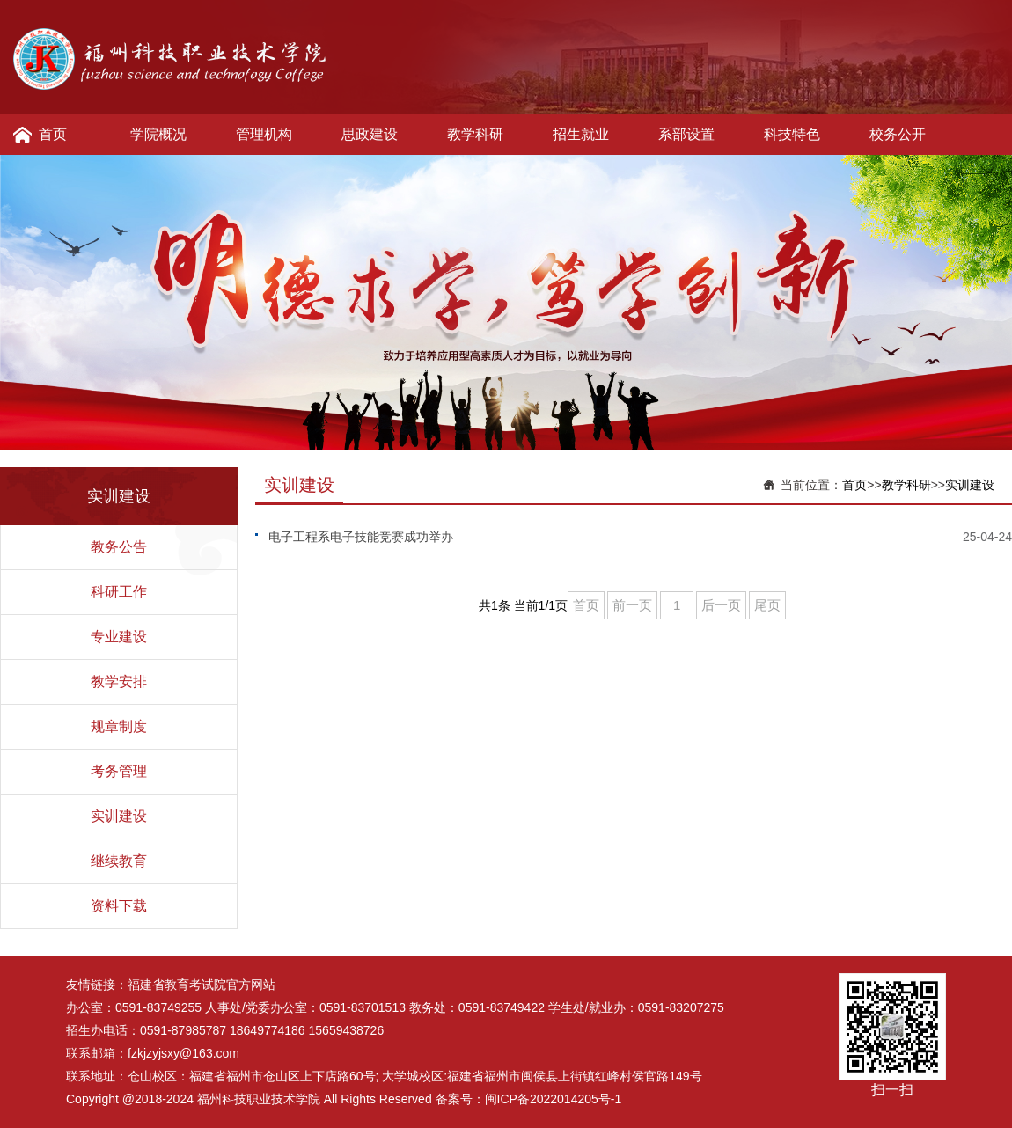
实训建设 (119, 816)
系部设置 (686, 134)
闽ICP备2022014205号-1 (553, 1099)
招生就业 (581, 134)
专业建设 (119, 636)
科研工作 (119, 591)
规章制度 (119, 726)
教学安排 (119, 681)
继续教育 (119, 860)
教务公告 (119, 546)
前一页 (632, 604)
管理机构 (264, 134)
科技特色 (792, 134)
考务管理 (119, 771)
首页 (53, 134)
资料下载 (119, 905)
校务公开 (897, 134)
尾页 (767, 604)
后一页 (721, 604)
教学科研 (475, 134)
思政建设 (369, 134)
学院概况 (158, 134)
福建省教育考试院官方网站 (201, 985)
